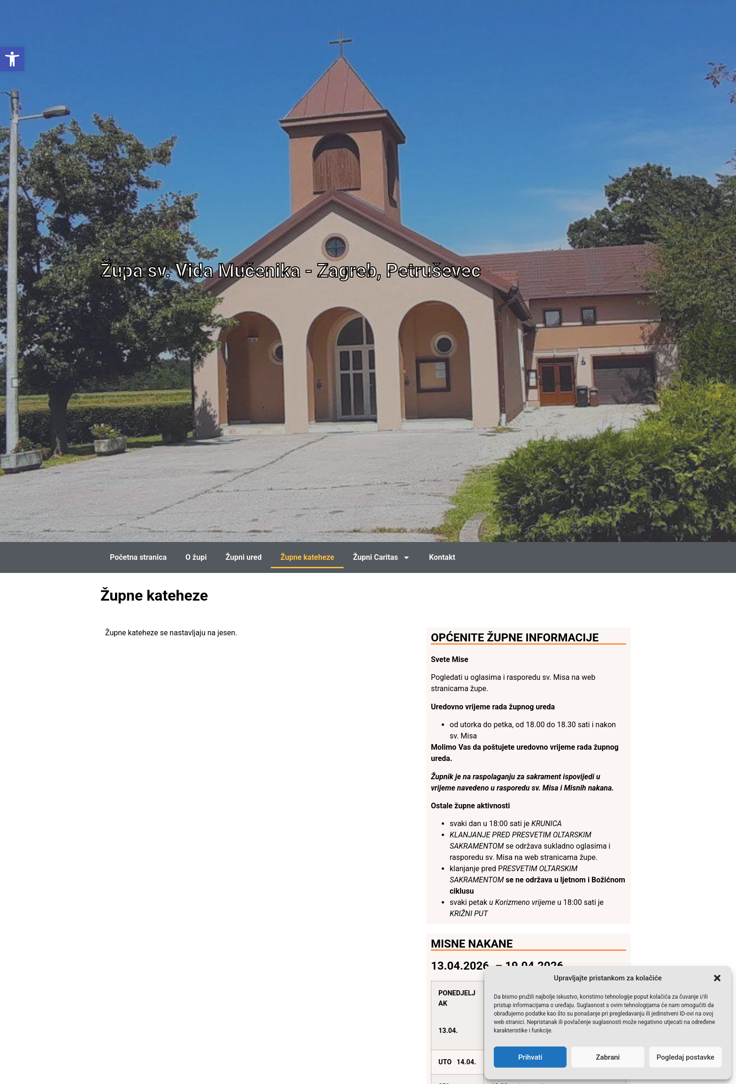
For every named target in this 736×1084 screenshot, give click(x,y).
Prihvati (530, 1057)
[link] (12, 59)
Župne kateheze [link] (307, 557)
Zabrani (608, 1057)
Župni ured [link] (243, 557)
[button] (717, 978)
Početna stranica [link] (138, 557)
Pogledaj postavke (685, 1057)
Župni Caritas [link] (381, 557)
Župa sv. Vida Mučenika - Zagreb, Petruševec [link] (290, 271)
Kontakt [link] (442, 557)
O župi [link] (196, 557)
